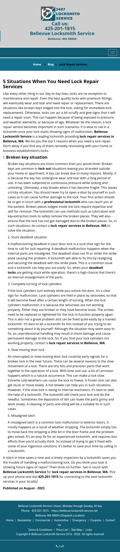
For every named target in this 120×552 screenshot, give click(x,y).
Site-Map (76, 529)
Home (37, 64)
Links (88, 529)
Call (60, 546)
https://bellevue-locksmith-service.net (74, 510)
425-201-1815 (60, 28)
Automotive (61, 520)
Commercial (42, 520)
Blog (51, 64)
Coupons (95, 520)
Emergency (79, 520)
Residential (24, 520)
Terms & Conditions (40, 529)
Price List (62, 529)
